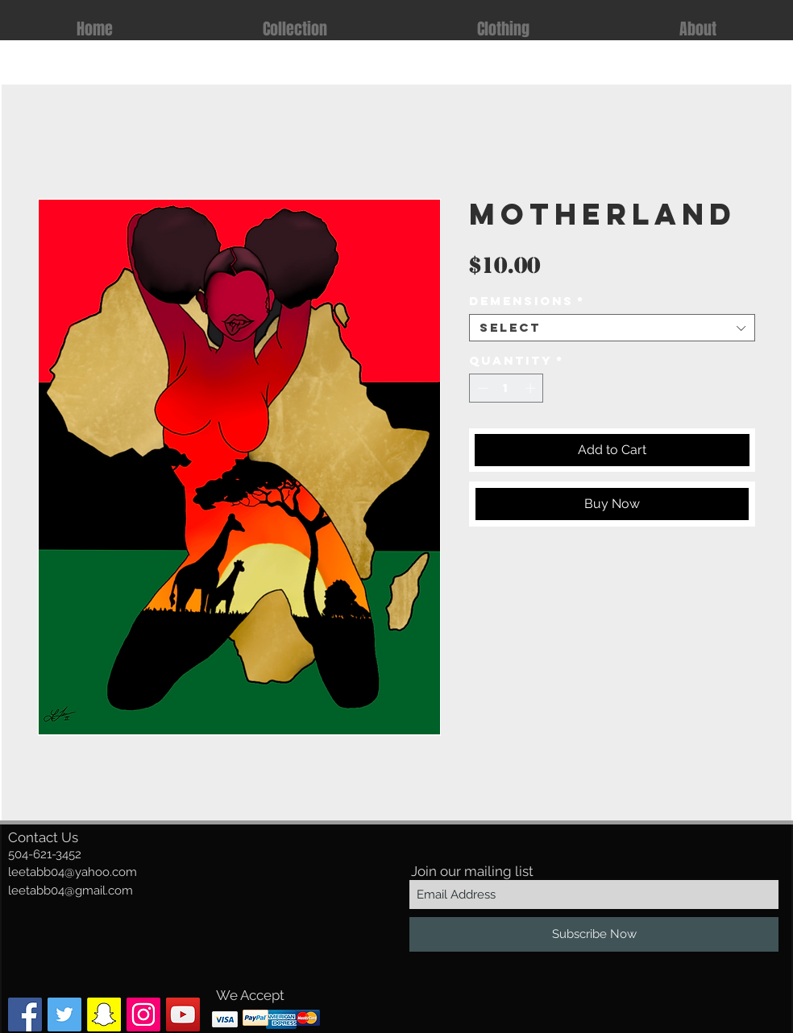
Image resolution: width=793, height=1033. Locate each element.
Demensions (527, 301)
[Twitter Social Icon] (64, 1014)
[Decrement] (481, 388)
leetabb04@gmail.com (70, 890)
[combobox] (612, 327)
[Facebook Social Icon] (25, 1014)
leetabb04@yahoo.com (72, 872)
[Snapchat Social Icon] (104, 1014)
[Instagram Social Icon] (143, 1014)
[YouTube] (183, 1014)
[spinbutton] (506, 388)
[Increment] (532, 388)
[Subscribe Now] (593, 934)
